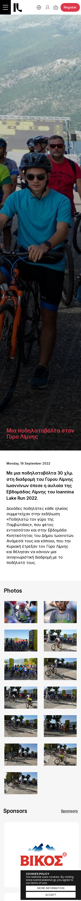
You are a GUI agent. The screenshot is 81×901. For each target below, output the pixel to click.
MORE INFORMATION (50, 888)
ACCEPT (50, 894)
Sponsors (69, 811)
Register (70, 7)
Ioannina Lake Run (17, 7)
